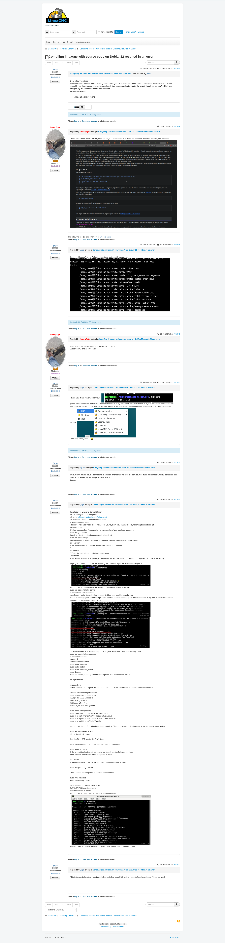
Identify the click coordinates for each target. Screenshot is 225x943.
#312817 (177, 69)
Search (70, 42)
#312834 (177, 245)
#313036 (177, 500)
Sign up (141, 32)
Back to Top (175, 937)
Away (55, 161)
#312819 (177, 126)
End (76, 62)
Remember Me (107, 32)
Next (69, 62)
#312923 (177, 382)
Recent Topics (59, 42)
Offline (55, 72)
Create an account (89, 121)
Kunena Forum (117, 926)
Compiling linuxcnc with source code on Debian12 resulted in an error (101, 74)
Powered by (106, 926)
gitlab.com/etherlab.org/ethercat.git (92, 517)
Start (49, 62)
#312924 (177, 462)
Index (48, 42)
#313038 (177, 865)
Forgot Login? (131, 32)
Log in (118, 32)
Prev (56, 62)
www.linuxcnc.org (82, 42)
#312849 (177, 334)
